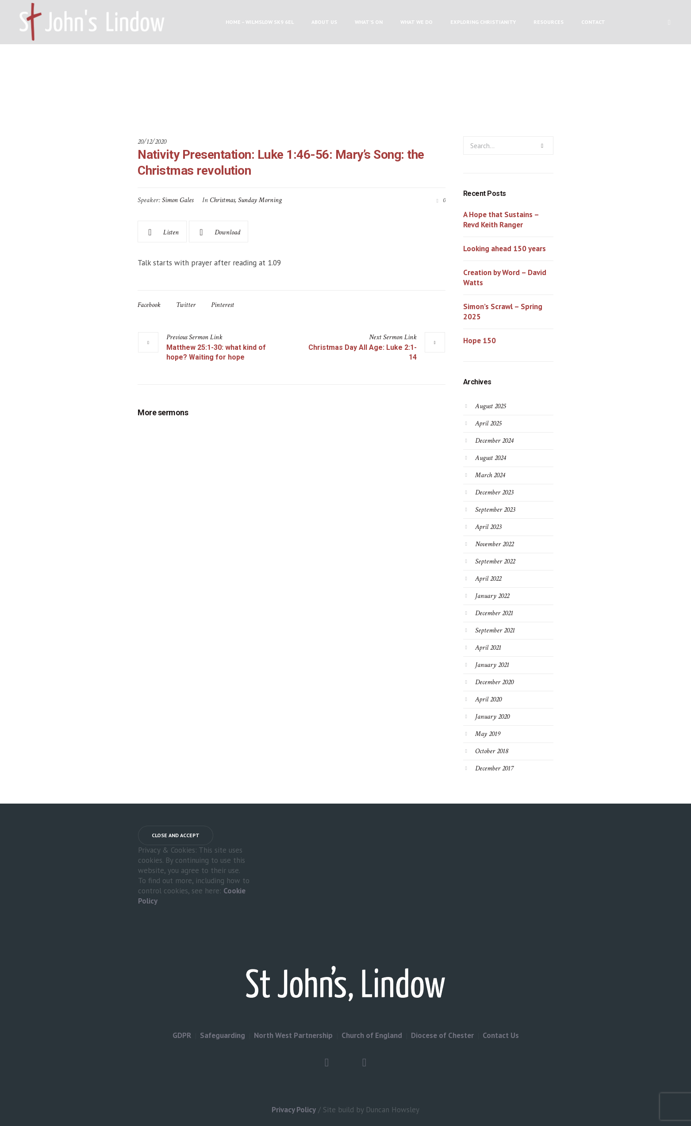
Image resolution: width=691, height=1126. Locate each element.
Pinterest (222, 305)
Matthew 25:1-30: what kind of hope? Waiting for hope (216, 352)
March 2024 (490, 475)
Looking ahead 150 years (504, 248)
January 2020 (492, 716)
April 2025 (488, 423)
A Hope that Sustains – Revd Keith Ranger (501, 220)
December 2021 (494, 613)
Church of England (372, 1035)
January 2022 (492, 596)
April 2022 (488, 578)
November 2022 (494, 544)
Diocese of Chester (442, 1035)
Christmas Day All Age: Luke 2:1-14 (362, 352)
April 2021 (488, 647)
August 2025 (490, 406)
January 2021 (492, 665)
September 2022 (495, 561)
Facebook (149, 305)
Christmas (222, 200)
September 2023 (495, 509)
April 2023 (488, 527)
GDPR (182, 1035)
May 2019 (487, 734)
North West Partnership (293, 1035)
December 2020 (494, 682)
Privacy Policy (294, 1110)
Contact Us (501, 1035)
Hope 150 (479, 340)
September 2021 (495, 630)
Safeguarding (222, 1035)
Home (246, 91)
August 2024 (490, 458)
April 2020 (488, 699)
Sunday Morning (260, 200)
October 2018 (491, 751)
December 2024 (494, 440)
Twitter (186, 305)
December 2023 (494, 492)
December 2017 (494, 768)
